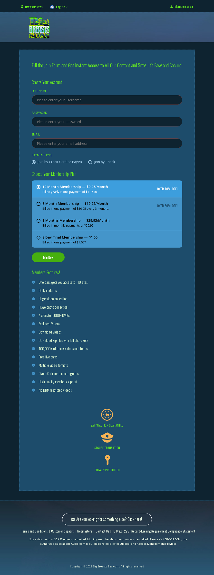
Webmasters (84, 531)
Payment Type (42, 155)
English (60, 6)
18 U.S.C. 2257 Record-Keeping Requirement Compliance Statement (154, 531)
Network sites (34, 6)
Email (36, 134)
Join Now (48, 257)
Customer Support (62, 531)
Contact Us (102, 531)
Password (39, 113)
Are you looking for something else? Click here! (109, 519)
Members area (184, 6)
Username (39, 91)
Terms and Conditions (34, 531)
